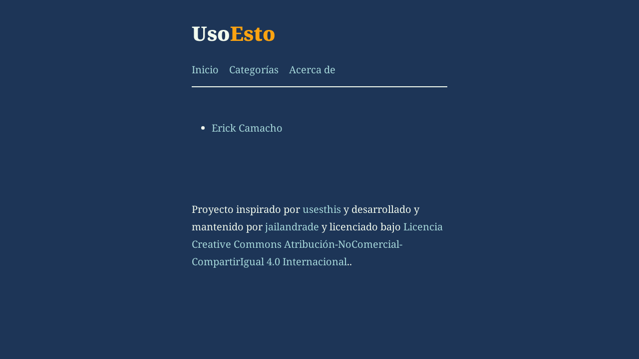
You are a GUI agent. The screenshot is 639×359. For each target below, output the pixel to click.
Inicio (205, 69)
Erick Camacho (247, 128)
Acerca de (312, 69)
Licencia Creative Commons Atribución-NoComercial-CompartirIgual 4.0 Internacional (317, 244)
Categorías (254, 69)
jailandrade (292, 226)
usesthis (322, 209)
